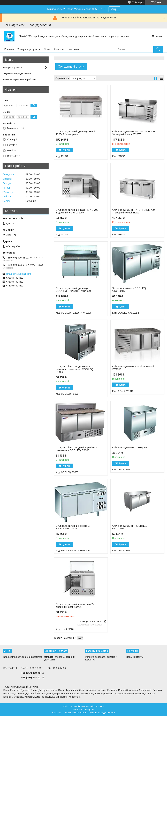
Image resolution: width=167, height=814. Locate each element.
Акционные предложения (17, 73)
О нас (47, 49)
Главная (9, 49)
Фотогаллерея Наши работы (19, 79)
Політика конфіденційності (102, 712)
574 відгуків (138, 2)
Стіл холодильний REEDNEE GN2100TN (129, 527)
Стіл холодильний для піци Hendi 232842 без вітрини (75, 133)
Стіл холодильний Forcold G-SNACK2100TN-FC (73, 527)
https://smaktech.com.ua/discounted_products (28, 656)
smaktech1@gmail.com (18, 273)
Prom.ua (100, 706)
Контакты (73, 49)
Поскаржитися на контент (75, 712)
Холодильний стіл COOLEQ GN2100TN (129, 289)
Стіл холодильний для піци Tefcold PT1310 (133, 368)
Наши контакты (134, 656)
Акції (114, 9)
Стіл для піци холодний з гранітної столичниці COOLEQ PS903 (76, 449)
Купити (66, 150)
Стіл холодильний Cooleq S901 (130, 447)
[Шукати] (158, 49)
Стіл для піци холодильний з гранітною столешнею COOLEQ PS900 (74, 369)
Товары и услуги (27, 49)
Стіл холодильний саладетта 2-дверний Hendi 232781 (75, 605)
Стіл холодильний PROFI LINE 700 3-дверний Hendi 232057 (133, 133)
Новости (59, 49)
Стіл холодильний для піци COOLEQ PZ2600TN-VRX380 (73, 289)
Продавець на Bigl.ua (83, 709)
